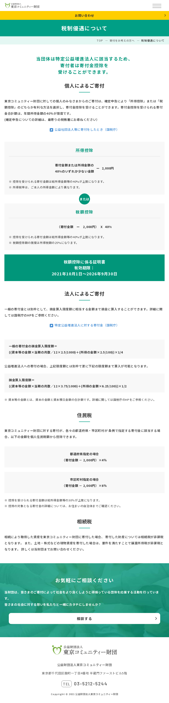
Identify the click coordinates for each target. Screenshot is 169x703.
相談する (84, 618)
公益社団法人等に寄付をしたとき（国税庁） (87, 129)
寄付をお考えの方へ (122, 40)
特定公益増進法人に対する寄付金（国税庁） (87, 325)
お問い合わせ (84, 15)
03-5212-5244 (91, 683)
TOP (100, 40)
